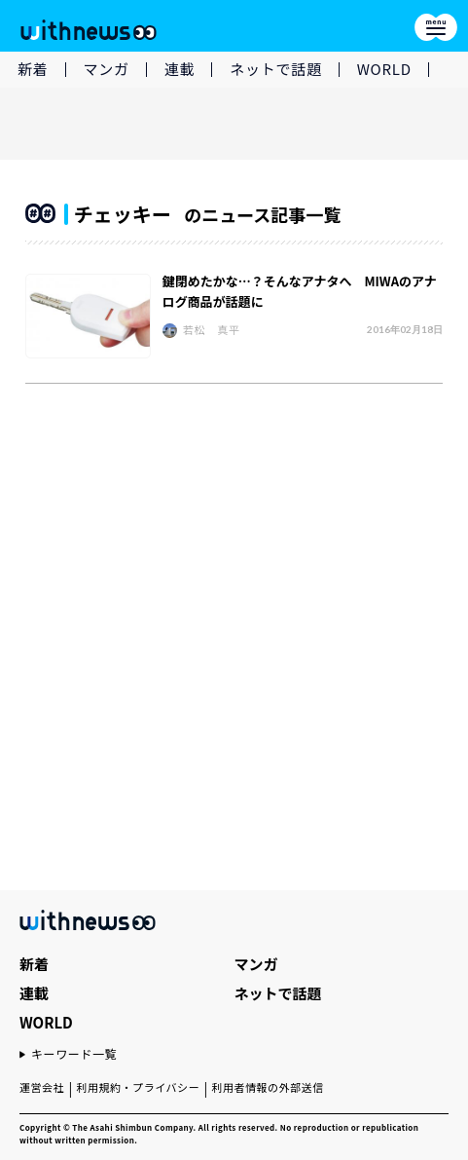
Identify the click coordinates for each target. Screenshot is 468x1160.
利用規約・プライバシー (137, 1087)
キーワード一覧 (74, 1053)
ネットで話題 (276, 68)
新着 (33, 68)
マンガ (106, 68)
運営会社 (41, 1087)
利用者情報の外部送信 (267, 1087)
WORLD (384, 68)
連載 (180, 68)
